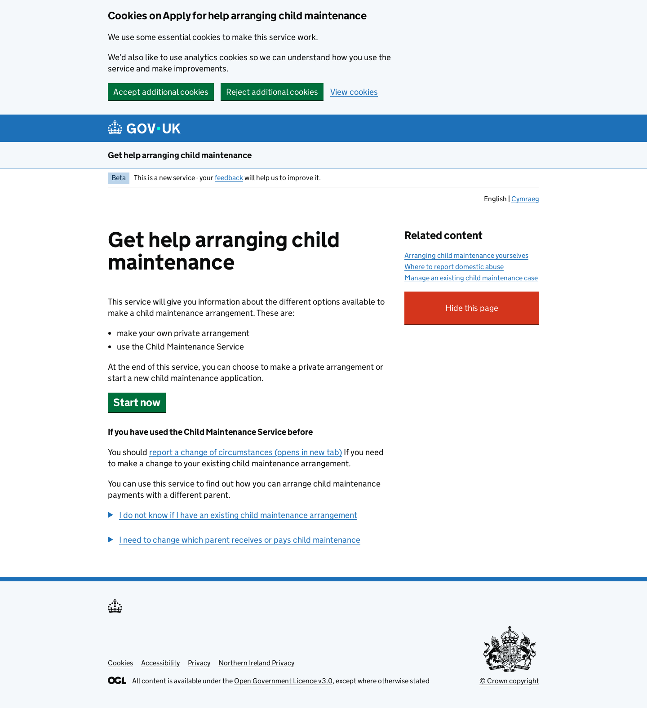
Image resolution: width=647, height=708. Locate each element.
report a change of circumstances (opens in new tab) (245, 452)
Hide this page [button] (492, 311)
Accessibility (160, 663)
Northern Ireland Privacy (256, 663)
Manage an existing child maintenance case (471, 278)
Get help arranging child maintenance (180, 155)
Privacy (199, 663)
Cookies (120, 663)
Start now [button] (136, 402)
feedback (229, 177)
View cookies (354, 92)
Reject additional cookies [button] (272, 92)
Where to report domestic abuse (454, 266)
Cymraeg (525, 199)
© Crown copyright (509, 681)
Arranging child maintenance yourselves (466, 255)
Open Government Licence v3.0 (283, 681)
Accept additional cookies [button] (160, 92)
